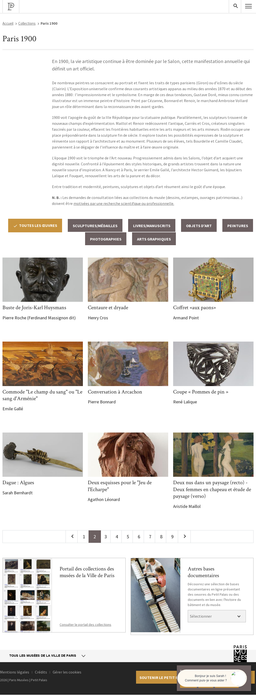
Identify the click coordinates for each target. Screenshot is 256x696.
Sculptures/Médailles (95, 225)
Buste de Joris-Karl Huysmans (34, 307)
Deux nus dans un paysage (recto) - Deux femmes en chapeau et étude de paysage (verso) (212, 489)
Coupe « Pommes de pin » (200, 391)
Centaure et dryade (108, 307)
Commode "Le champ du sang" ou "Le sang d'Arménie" (42, 395)
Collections (27, 23)
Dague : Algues (18, 482)
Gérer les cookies (67, 672)
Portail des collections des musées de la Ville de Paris (87, 572)
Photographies (105, 239)
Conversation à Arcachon (115, 391)
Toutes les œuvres (35, 225)
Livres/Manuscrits (151, 225)
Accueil (7, 23)
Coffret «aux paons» (194, 307)
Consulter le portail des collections (85, 624)
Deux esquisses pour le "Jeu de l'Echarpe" (120, 486)
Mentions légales (14, 672)
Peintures (237, 225)
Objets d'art (199, 225)
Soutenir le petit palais (164, 677)
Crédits (41, 672)
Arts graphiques (154, 239)
